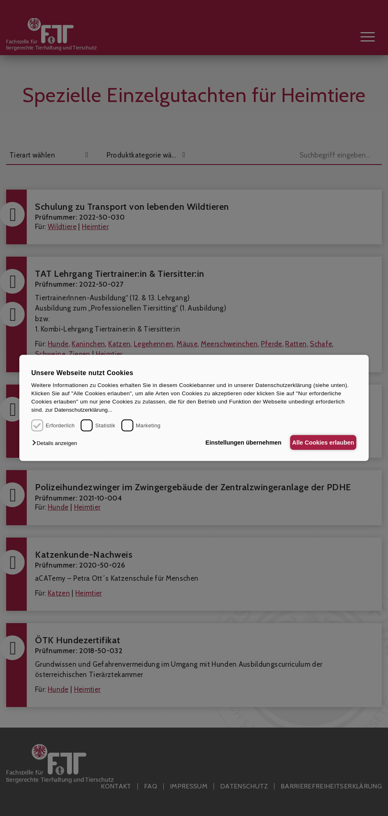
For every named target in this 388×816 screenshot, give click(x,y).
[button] (56, 443)
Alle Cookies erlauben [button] (320, 442)
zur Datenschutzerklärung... (78, 410)
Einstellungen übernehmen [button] (235, 442)
